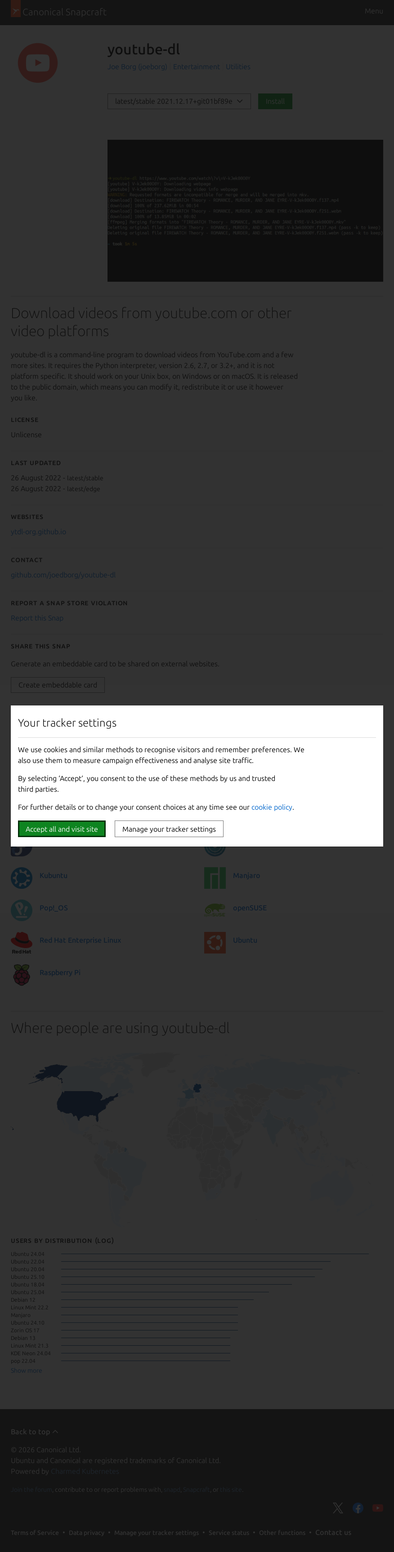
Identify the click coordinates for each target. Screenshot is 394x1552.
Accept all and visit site (62, 829)
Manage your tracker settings (169, 829)
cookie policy (271, 807)
